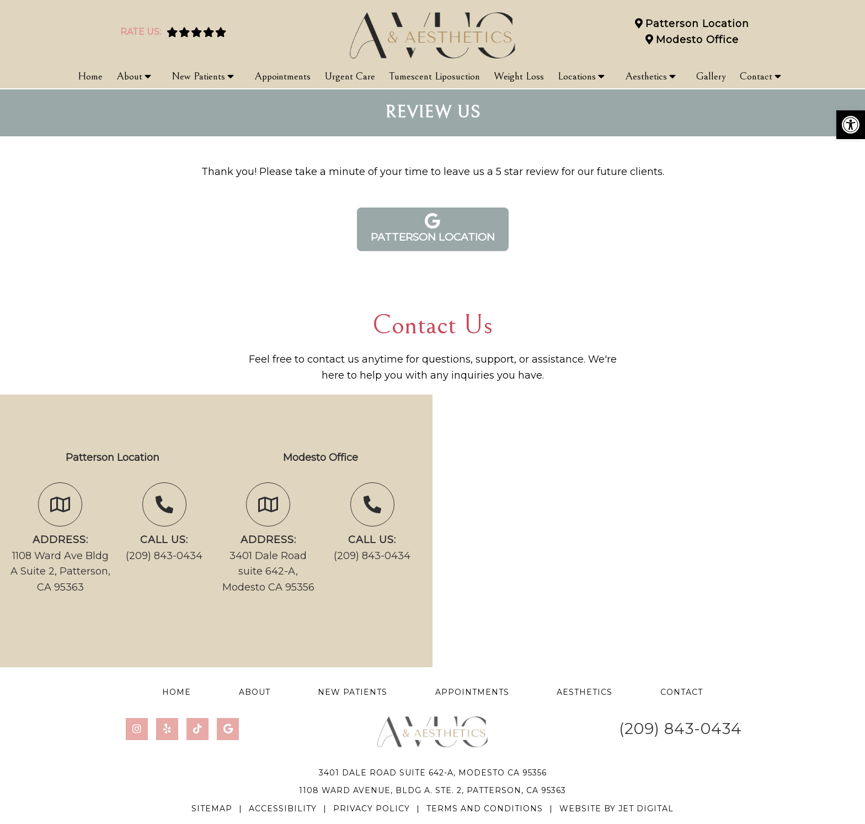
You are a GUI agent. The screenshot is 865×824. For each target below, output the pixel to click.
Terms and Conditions (484, 809)
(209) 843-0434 (164, 556)
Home (90, 76)
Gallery (711, 76)
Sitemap (211, 809)
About (129, 76)
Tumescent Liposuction (434, 76)
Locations (577, 76)
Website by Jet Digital (616, 809)
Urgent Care (349, 76)
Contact (756, 76)
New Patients (198, 76)
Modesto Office (697, 40)
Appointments (282, 76)
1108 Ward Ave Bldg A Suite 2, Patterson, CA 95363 (60, 572)
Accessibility (283, 809)
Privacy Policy (371, 809)
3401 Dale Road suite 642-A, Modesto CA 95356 (268, 572)
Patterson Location (697, 24)
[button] (850, 124)
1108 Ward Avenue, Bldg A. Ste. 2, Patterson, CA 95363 (432, 790)
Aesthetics (646, 76)
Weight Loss (519, 76)
